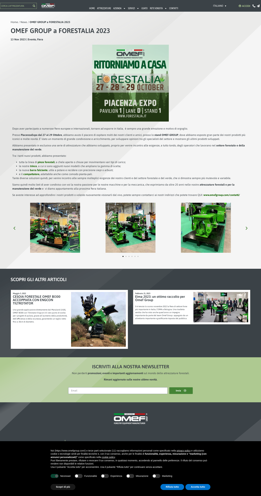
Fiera (40, 39)
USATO (144, 8)
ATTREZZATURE (104, 8)
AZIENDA (119, 8)
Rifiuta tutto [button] (172, 486)
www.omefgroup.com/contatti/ (221, 194)
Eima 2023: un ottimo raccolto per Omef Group (160, 298)
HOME (92, 8)
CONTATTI (173, 8)
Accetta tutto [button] (198, 486)
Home (14, 22)
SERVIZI (133, 8)
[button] (14, 228)
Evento (32, 39)
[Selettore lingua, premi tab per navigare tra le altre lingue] (219, 6)
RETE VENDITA (158, 8)
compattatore (31, 174)
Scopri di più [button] (63, 486)
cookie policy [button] (108, 457)
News (23, 22)
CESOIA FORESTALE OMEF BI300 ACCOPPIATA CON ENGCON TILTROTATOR (36, 300)
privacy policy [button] (184, 450)
